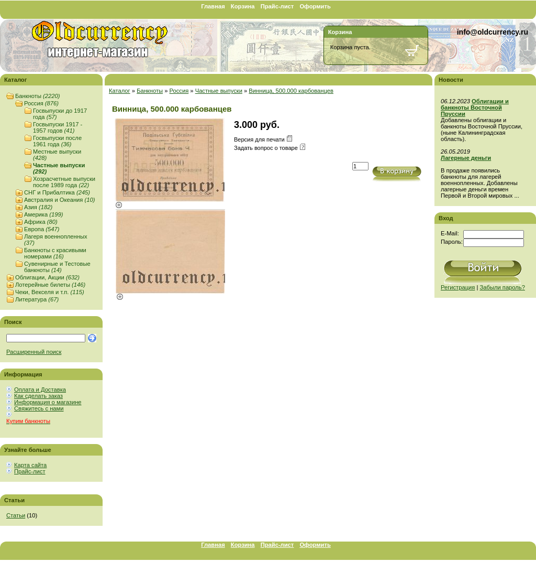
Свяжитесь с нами (38, 408)
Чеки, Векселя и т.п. (49, 292)
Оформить (314, 6)
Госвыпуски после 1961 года (57, 141)
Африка (41, 222)
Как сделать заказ (38, 396)
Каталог (119, 91)
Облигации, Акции (47, 277)
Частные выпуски (218, 91)
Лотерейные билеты (50, 285)
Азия (38, 207)
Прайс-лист (277, 6)
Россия (41, 103)
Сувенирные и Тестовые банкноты (57, 267)
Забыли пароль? (502, 287)
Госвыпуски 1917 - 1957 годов (57, 127)
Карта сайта (30, 465)
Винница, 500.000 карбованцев (291, 91)
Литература (37, 299)
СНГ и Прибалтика (57, 192)
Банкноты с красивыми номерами (55, 253)
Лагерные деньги (466, 158)
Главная (213, 6)
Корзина (243, 6)
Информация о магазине (48, 402)
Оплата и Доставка (40, 389)
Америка (43, 214)
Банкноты (37, 96)
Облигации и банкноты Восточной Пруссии (475, 107)
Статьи (15, 515)
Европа (41, 229)
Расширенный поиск (33, 352)
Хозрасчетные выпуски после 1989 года (64, 182)
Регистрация (458, 287)
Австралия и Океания (59, 200)
